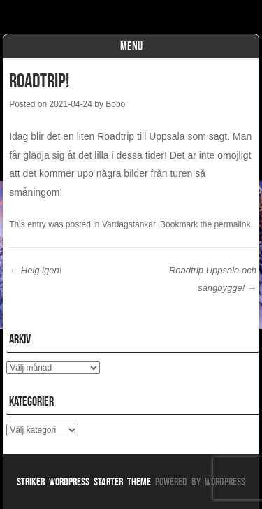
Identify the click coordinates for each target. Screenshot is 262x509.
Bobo (115, 104)
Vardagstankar (129, 224)
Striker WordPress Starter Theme (84, 481)
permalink (232, 224)
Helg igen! (35, 270)
